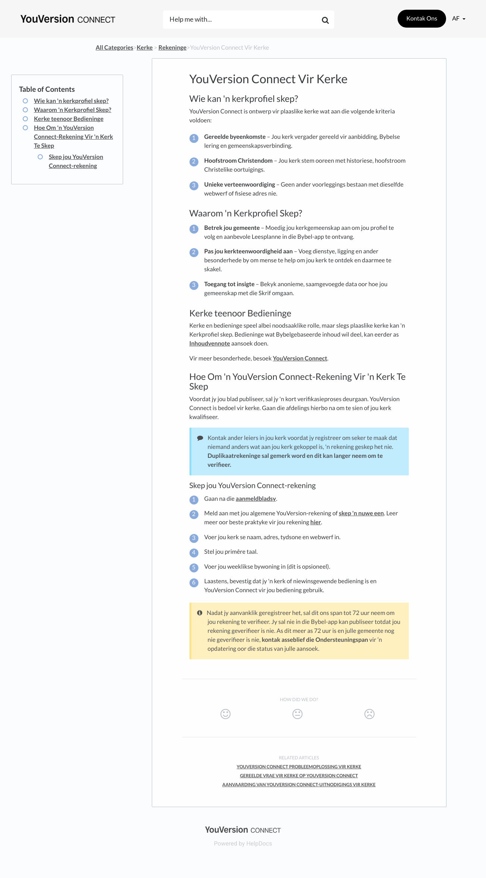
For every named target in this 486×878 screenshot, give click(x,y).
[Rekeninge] (172, 47)
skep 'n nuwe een (361, 513)
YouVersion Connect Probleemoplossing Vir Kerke (299, 766)
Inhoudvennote (209, 343)
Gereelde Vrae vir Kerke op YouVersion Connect (299, 775)
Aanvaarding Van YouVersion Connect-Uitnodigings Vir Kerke (299, 784)
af (456, 18)
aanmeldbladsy (256, 498)
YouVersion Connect (300, 358)
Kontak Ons (422, 18)
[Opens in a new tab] (243, 828)
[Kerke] (145, 47)
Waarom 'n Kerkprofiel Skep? (72, 109)
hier (315, 522)
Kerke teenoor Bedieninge (68, 118)
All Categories (115, 47)
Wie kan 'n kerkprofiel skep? (71, 100)
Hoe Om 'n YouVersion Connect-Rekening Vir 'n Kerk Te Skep (73, 136)
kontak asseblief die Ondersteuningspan (315, 639)
